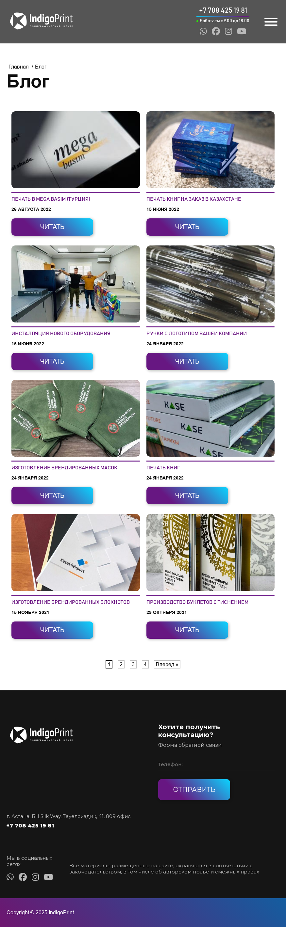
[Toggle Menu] (271, 22)
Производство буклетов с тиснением (197, 602)
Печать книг (163, 467)
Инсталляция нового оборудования (60, 333)
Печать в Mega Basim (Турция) (50, 199)
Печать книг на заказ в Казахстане (193, 199)
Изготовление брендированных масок (64, 467)
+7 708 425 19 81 (30, 826)
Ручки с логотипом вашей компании (196, 333)
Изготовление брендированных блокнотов (70, 602)
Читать (52, 226)
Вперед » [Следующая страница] (167, 664)
